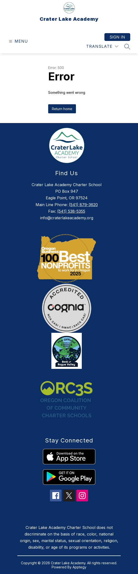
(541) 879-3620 (83, 204)
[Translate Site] (102, 46)
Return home (62, 109)
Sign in (117, 37)
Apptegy (79, 567)
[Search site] (127, 46)
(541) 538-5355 (71, 211)
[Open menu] (18, 41)
